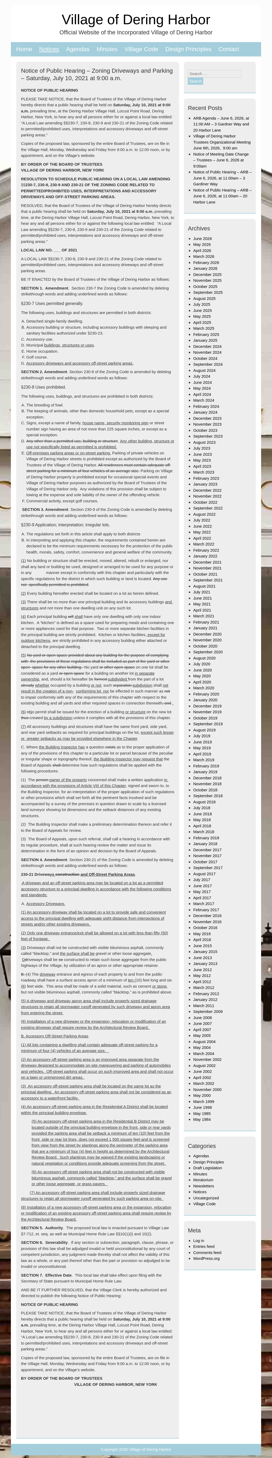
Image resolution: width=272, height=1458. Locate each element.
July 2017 (201, 879)
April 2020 (202, 682)
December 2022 (207, 490)
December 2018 (207, 778)
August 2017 (204, 873)
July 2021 (201, 592)
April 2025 (202, 322)
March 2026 (203, 256)
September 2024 (208, 364)
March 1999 (203, 1101)
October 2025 (205, 286)
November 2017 (207, 855)
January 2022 (205, 556)
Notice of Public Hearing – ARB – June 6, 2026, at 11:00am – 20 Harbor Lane (222, 196)
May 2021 (202, 604)
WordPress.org (206, 1258)
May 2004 (202, 1047)
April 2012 (202, 981)
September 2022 (208, 508)
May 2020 (202, 676)
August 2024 (204, 370)
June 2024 (202, 382)
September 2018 (208, 795)
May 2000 (202, 1095)
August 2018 (204, 802)
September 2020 (208, 652)
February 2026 (206, 262)
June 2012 (202, 969)
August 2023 (204, 442)
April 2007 (202, 1029)
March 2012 (203, 987)
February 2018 (206, 838)
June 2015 (202, 945)
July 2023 (201, 448)
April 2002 (202, 1077)
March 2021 (203, 616)
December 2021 (207, 562)
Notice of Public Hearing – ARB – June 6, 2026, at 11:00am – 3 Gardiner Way (222, 178)
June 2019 (202, 742)
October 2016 (205, 927)
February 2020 (206, 694)
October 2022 (205, 502)
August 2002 (204, 1065)
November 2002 (207, 1059)
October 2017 (205, 862)
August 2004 (204, 1041)
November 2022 (207, 496)
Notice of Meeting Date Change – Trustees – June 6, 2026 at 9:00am (221, 160)
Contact (228, 49)
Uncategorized (206, 1198)
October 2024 (205, 358)
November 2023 (207, 424)
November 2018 (207, 783)
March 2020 (203, 688)
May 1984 (202, 1119)
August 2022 (204, 514)
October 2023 (205, 430)
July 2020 (201, 664)
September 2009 (208, 1011)
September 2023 (208, 436)
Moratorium (203, 1180)
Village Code (141, 49)
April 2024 (202, 394)
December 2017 (207, 850)
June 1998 (202, 1107)
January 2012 (205, 999)
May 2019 (202, 748)
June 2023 (202, 454)
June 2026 (202, 238)
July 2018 (201, 807)
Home (24, 49)
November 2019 (207, 712)
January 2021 (205, 628)
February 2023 (206, 478)
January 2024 (205, 412)
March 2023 (203, 472)
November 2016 (207, 921)
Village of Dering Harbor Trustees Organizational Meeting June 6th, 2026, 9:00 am (221, 142)
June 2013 (202, 957)
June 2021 (202, 598)
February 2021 (206, 622)
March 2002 (203, 1083)
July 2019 (201, 736)
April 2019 (202, 754)
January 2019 (205, 771)
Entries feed (203, 1246)
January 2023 (205, 484)
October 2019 (205, 718)
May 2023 (202, 460)
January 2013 (205, 963)
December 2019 (207, 706)
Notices (49, 49)
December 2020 (207, 634)
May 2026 (202, 244)
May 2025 (202, 316)
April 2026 (202, 250)
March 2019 (203, 759)
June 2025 (202, 310)
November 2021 (207, 568)
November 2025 (207, 280)
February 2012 (206, 993)
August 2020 (204, 658)
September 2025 (208, 292)
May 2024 (202, 388)
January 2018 (205, 843)
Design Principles (188, 49)
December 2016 (207, 915)
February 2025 (206, 334)
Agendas (78, 49)
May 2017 (202, 891)
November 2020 (207, 640)
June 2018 (202, 814)
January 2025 (205, 340)
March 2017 (203, 903)
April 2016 (202, 939)
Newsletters (203, 1186)
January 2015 (205, 951)
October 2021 (205, 574)
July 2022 (201, 520)
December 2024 (207, 346)
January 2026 (205, 268)
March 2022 (203, 544)
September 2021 (208, 580)
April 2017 (202, 897)
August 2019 (204, 730)
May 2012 (202, 975)
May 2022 (202, 532)
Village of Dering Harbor (136, 19)
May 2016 (202, 933)
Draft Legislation (207, 1168)
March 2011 (203, 1005)
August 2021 (204, 586)
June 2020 (202, 670)
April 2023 (202, 466)
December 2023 (207, 418)
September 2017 (208, 867)
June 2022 (202, 526)
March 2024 (203, 400)
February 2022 (206, 550)
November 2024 (207, 352)
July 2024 (201, 376)
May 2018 (202, 819)
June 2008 (202, 1017)
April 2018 (202, 826)
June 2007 (202, 1023)
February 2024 (206, 406)
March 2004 (203, 1053)
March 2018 (203, 831)
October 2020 (205, 646)
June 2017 (202, 885)
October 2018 (205, 790)
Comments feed (207, 1252)
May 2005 (202, 1035)
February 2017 (206, 909)
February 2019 (206, 766)
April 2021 (202, 610)
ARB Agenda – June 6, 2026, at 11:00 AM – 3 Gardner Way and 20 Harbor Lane (221, 124)
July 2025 (201, 304)
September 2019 (208, 724)
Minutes (107, 49)
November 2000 (207, 1089)
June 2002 (202, 1071)
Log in (198, 1240)
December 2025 (207, 274)
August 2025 (204, 298)
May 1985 (202, 1113)
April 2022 (202, 538)
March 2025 (203, 328)
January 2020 (205, 700)
